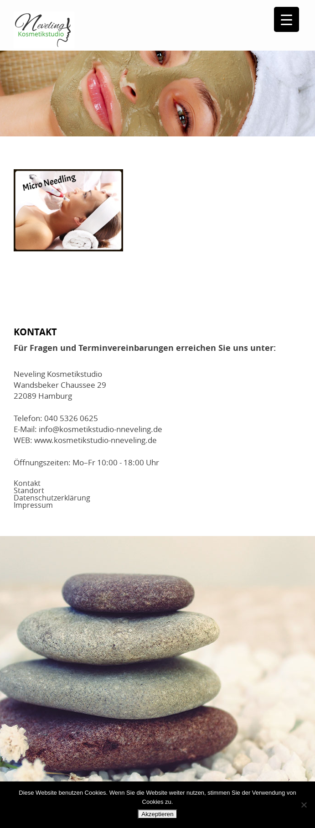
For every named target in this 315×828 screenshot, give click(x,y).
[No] (303, 804)
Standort (29, 490)
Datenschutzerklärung (52, 498)
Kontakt (27, 483)
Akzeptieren (157, 814)
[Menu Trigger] (286, 19)
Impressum (33, 505)
